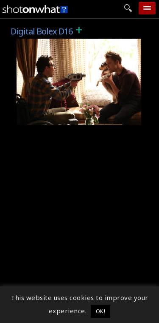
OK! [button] (101, 311)
